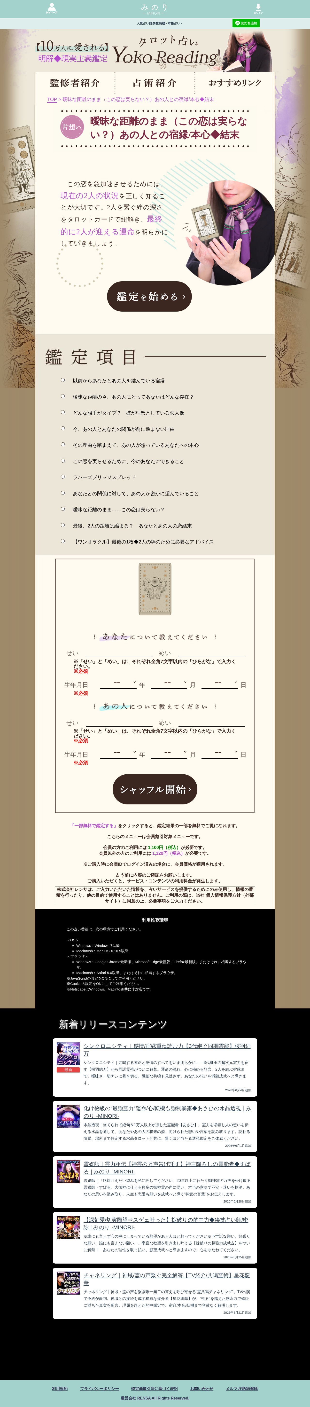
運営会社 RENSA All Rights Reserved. (155, 1398)
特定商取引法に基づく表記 (154, 1389)
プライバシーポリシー (99, 1389)
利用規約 (60, 1389)
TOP (52, 99)
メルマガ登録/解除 (242, 1389)
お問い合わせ (201, 1389)
